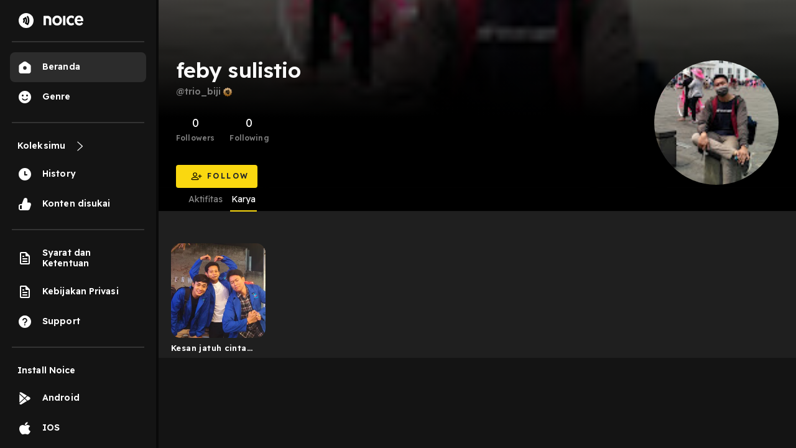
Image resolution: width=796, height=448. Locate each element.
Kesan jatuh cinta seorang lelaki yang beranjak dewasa (214, 350)
